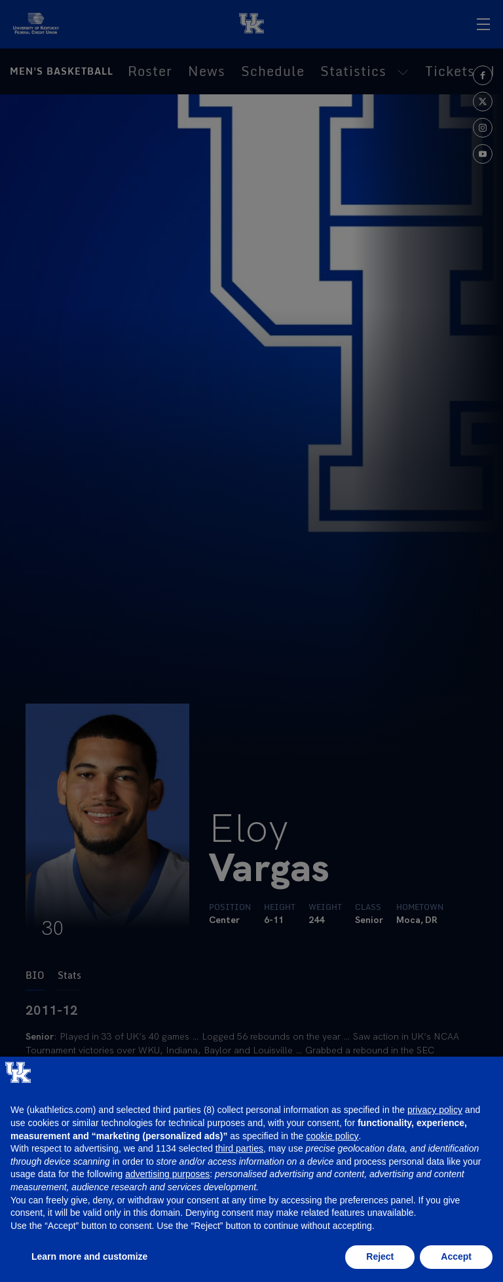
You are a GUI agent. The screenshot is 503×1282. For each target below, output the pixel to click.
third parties (239, 1148)
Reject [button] (380, 1256)
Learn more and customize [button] (89, 1256)
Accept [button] (456, 1256)
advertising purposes (167, 1174)
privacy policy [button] (434, 1109)
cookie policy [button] (332, 1136)
